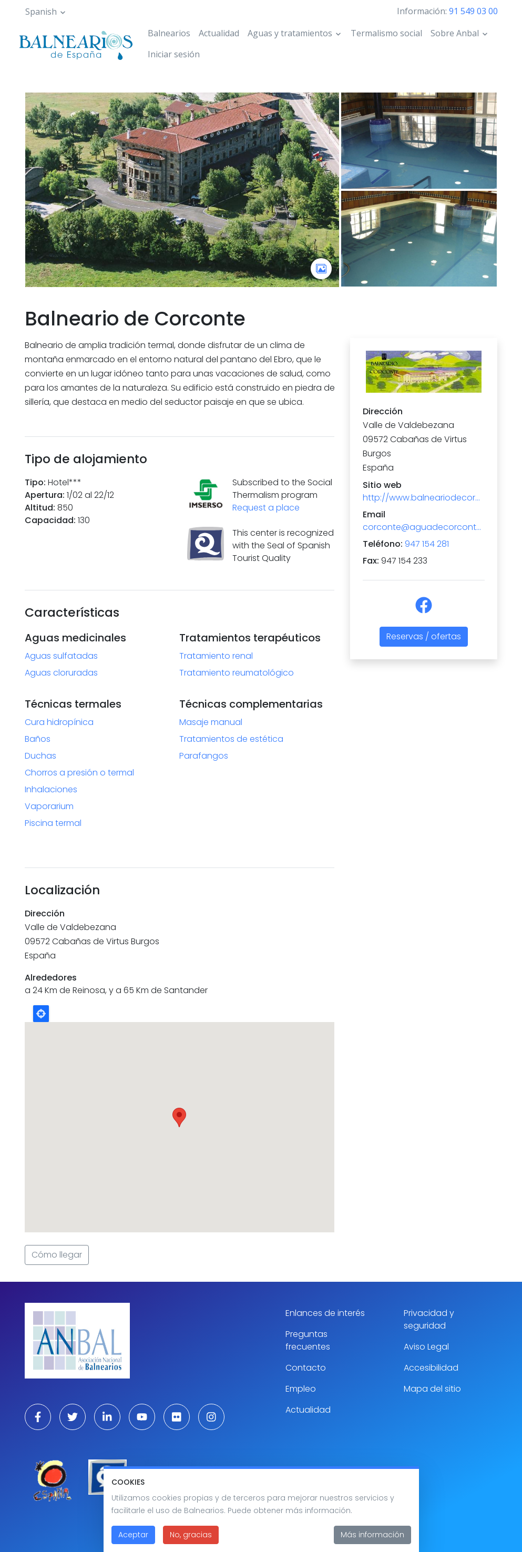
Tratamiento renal (216, 656)
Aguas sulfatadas (61, 656)
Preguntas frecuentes (307, 1340)
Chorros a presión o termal (79, 773)
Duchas (40, 756)
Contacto (305, 1368)
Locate (41, 1013)
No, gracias (191, 1534)
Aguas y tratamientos (290, 33)
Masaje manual (210, 722)
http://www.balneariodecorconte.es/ (424, 498)
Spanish (41, 11)
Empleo (300, 1389)
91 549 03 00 (473, 11)
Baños (37, 739)
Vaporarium (49, 806)
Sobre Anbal (455, 33)
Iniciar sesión (174, 54)
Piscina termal (53, 823)
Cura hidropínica (59, 722)
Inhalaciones (51, 789)
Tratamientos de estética (231, 739)
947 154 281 (427, 544)
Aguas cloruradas (61, 673)
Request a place (266, 508)
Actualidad (219, 33)
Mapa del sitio (432, 1389)
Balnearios (169, 33)
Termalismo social (386, 33)
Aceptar (133, 1534)
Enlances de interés (325, 1313)
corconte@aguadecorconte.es (424, 527)
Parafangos (203, 756)
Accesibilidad (431, 1368)
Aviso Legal (426, 1347)
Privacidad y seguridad (429, 1319)
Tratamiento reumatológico (236, 673)
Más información (372, 1534)
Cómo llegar (57, 1255)
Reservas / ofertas (423, 636)
